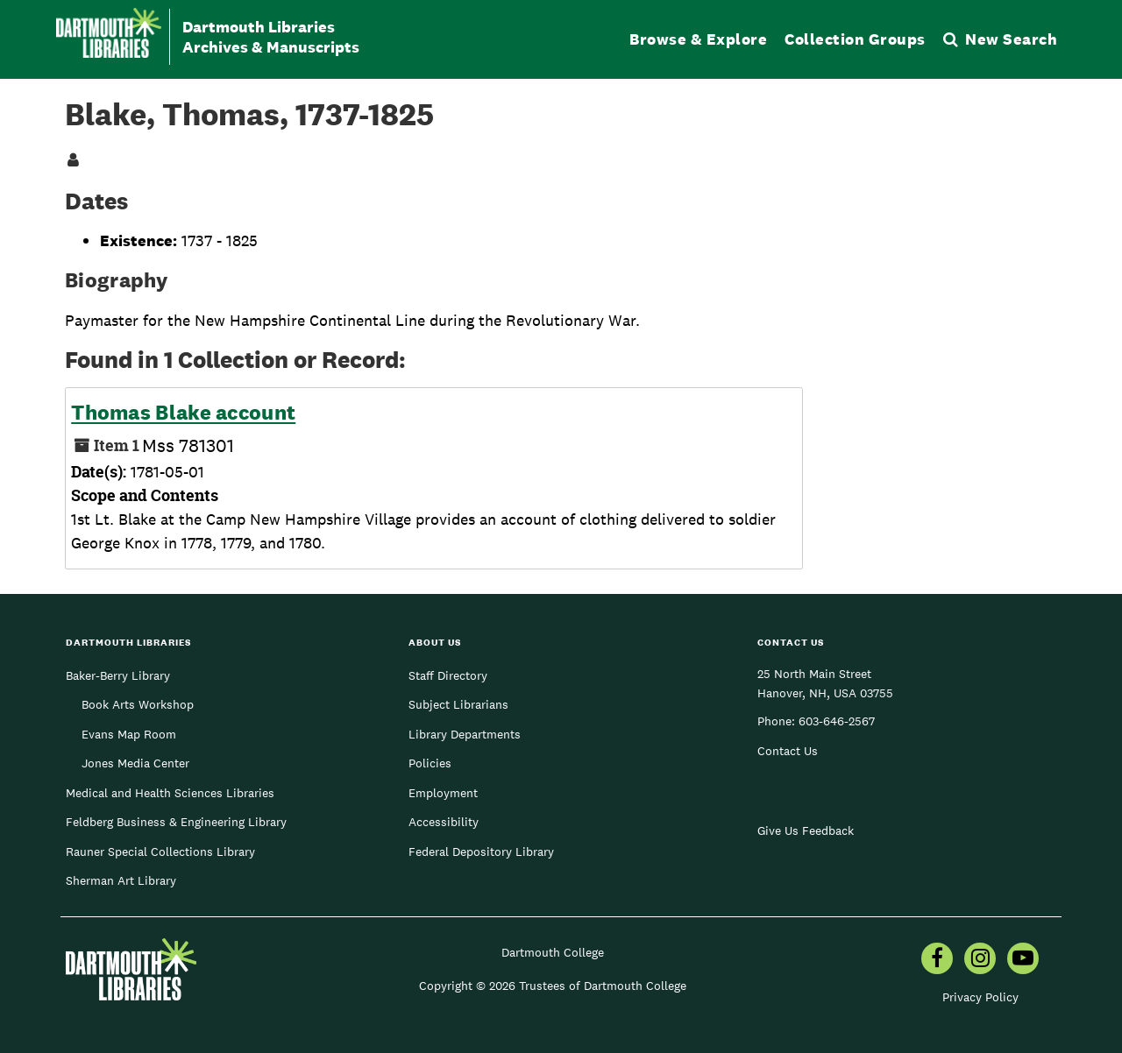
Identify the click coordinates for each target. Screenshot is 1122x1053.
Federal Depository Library (481, 851)
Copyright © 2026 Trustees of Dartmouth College (552, 985)
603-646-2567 (837, 721)
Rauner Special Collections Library (160, 851)
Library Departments (464, 734)
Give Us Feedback (805, 830)
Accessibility (443, 822)
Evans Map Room (129, 734)
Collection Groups (855, 39)
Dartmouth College (552, 952)
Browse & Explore (698, 39)
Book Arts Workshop (138, 704)
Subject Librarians (458, 704)
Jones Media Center (135, 763)
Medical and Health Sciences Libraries (170, 793)
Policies (429, 763)
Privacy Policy (980, 997)
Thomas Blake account (183, 412)
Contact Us (787, 751)
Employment (443, 793)
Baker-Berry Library (118, 675)
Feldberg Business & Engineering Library (176, 822)
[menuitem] (937, 960)
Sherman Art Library (121, 880)
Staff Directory (447, 675)
